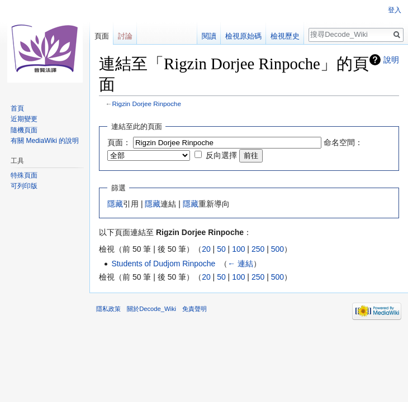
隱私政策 (108, 308)
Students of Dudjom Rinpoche (163, 263)
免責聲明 (194, 308)
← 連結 (240, 263)
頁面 (101, 36)
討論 (125, 36)
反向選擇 (221, 155)
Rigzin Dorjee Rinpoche (146, 103)
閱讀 (209, 36)
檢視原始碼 (243, 36)
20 (206, 249)
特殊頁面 (24, 175)
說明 (391, 59)
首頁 (17, 108)
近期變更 (24, 119)
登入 (394, 10)
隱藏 (115, 203)
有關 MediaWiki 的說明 (45, 141)
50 (221, 249)
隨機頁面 (24, 130)
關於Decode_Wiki (151, 308)
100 (238, 249)
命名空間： (343, 142)
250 (258, 249)
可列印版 (24, 186)
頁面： (119, 142)
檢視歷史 (285, 36)
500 (277, 249)
